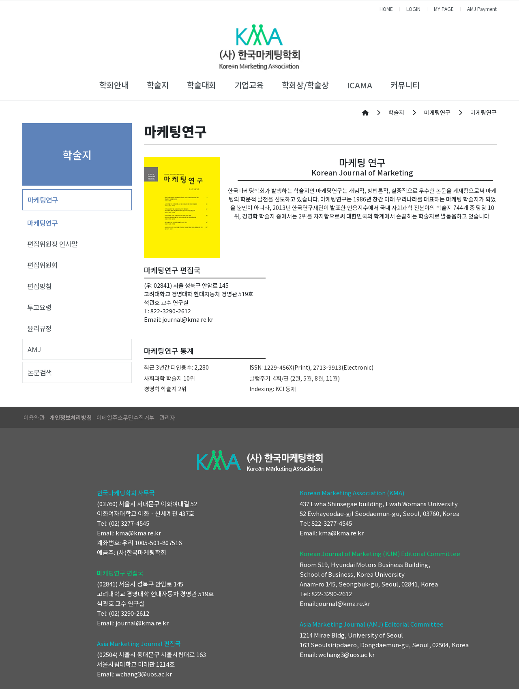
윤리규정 (39, 328)
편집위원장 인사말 (52, 244)
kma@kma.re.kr (138, 533)
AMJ (34, 349)
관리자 (167, 417)
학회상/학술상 (305, 85)
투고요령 (39, 307)
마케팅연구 (43, 200)
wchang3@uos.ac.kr (144, 674)
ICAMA (359, 85)
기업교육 (249, 85)
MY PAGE (444, 8)
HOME (386, 8)
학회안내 (114, 85)
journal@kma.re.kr (187, 319)
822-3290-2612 (170, 311)
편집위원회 (42, 265)
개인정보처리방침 (70, 417)
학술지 (158, 85)
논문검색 (40, 372)
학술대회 (201, 85)
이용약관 (34, 417)
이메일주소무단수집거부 (125, 417)
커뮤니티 (405, 85)
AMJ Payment (482, 8)
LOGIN (413, 8)
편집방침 (39, 286)
